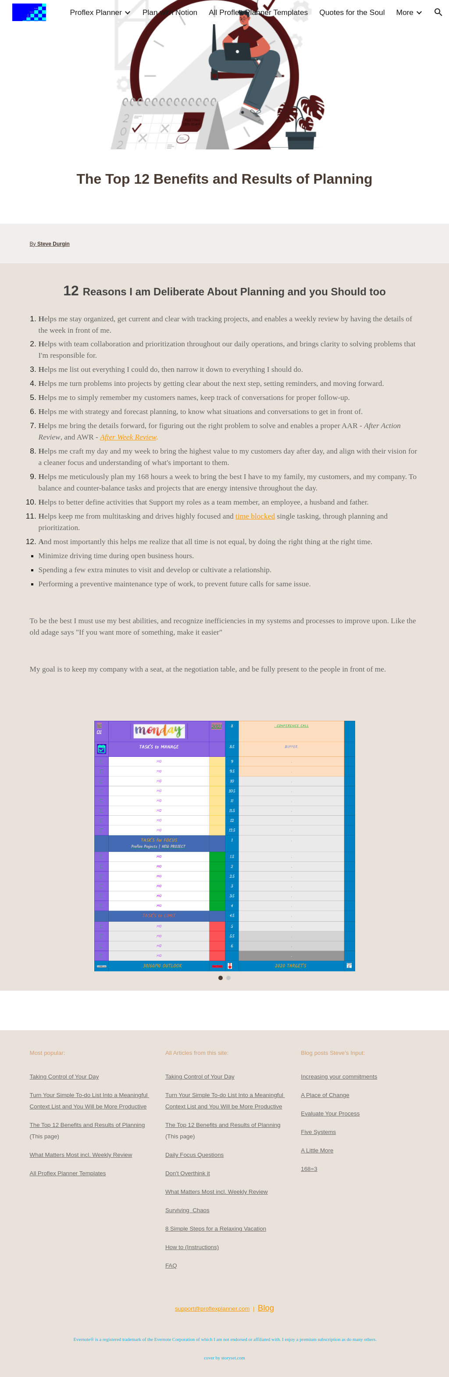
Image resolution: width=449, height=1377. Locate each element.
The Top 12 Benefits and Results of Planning (87, 1125)
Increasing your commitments (339, 1076)
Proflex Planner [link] (95, 12)
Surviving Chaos (187, 1210)
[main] (224, 186)
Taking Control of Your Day (64, 1076)
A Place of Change (325, 1095)
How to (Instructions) (192, 1247)
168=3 (309, 1169)
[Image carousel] (224, 850)
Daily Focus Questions (194, 1155)
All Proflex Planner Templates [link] (258, 12)
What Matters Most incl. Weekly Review (81, 1155)
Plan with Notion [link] (170, 12)
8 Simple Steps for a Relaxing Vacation (215, 1228)
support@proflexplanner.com (212, 1308)
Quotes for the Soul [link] (352, 12)
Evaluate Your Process (330, 1113)
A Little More (317, 1150)
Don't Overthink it (187, 1173)
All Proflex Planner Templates (68, 1173)
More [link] (404, 12)
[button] (438, 12)
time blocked (255, 516)
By (33, 244)
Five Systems (318, 1132)
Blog (266, 1307)
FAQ (171, 1265)
